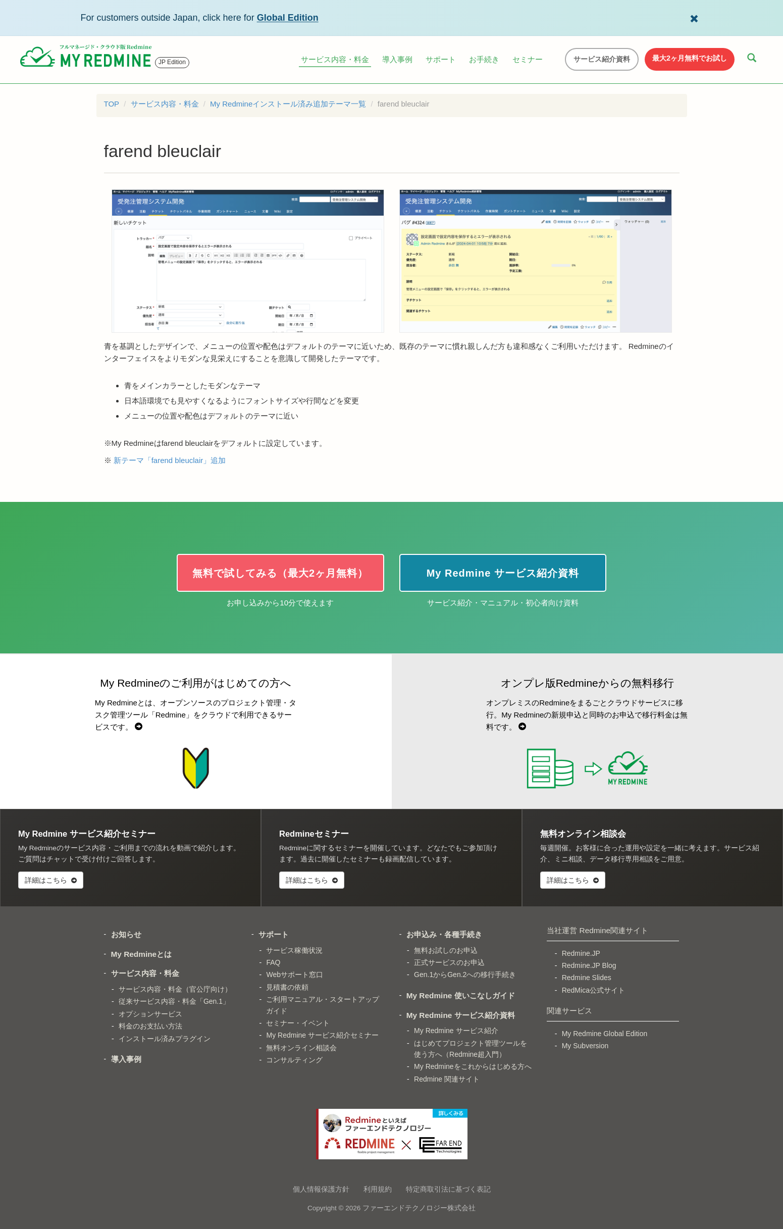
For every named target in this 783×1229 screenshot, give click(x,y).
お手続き (484, 59)
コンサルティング (294, 1060)
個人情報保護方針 (321, 1189)
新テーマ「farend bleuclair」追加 (170, 460)
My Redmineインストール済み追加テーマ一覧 (288, 103)
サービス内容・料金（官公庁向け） (175, 989)
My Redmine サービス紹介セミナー (322, 1035)
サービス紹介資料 (601, 59)
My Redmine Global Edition (605, 1034)
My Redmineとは (141, 954)
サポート (441, 59)
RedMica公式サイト (593, 990)
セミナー (527, 59)
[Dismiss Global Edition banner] (694, 17)
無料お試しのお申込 (446, 950)
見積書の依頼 (287, 987)
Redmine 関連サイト (447, 1079)
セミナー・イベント (298, 1023)
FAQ (273, 962)
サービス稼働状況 (294, 950)
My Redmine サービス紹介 (456, 1031)
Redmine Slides (586, 978)
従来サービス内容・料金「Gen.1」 (174, 1001)
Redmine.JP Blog (589, 965)
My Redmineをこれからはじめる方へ (473, 1066)
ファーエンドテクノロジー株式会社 (419, 1208)
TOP (112, 103)
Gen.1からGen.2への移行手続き (465, 974)
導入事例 (397, 59)
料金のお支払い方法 (150, 1026)
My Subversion (585, 1046)
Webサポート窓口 (294, 974)
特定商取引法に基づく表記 (448, 1189)
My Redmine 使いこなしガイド (460, 995)
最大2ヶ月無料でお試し (689, 58)
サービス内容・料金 (335, 59)
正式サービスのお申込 (449, 962)
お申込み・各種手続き (444, 934)
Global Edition (288, 18)
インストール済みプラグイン (165, 1039)
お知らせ (126, 934)
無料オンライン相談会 (301, 1048)
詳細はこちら (51, 880)
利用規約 (377, 1189)
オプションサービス (150, 1014)
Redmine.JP (581, 953)
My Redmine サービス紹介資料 (460, 1015)
